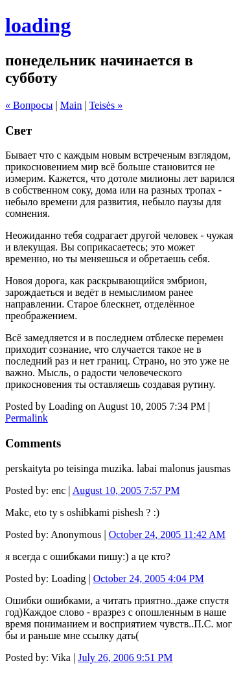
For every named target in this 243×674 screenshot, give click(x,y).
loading (38, 25)
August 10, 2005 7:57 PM (126, 490)
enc (58, 490)
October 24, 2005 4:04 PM (148, 578)
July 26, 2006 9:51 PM (125, 657)
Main (71, 105)
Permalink (26, 417)
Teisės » (105, 105)
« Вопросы (28, 105)
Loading (68, 578)
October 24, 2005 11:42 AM (167, 534)
